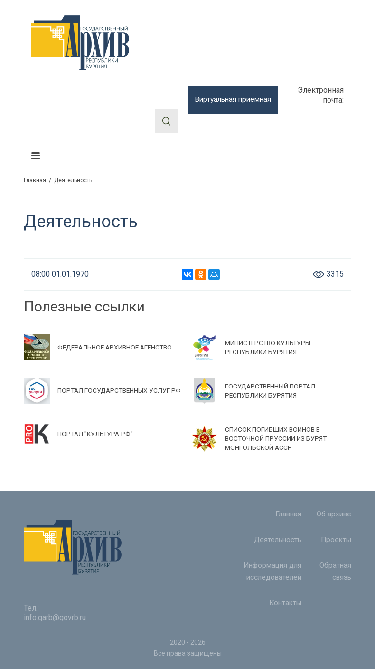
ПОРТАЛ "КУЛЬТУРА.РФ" (96, 433)
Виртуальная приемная (232, 99)
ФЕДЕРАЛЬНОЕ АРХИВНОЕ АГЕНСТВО (117, 347)
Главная (35, 180)
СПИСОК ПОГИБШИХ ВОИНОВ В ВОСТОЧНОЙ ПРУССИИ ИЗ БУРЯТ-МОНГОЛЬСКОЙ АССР (277, 438)
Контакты (285, 609)
